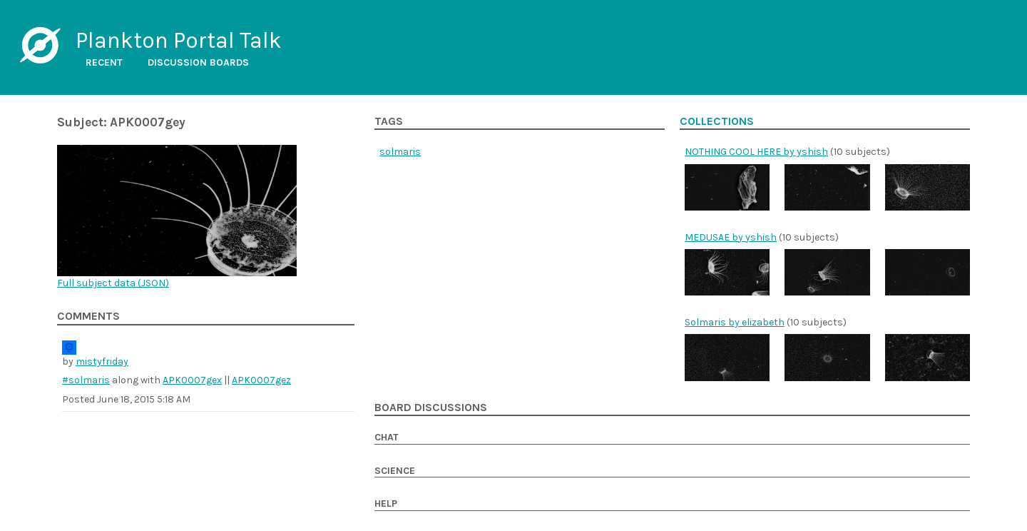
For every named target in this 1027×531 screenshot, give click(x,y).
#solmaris (86, 380)
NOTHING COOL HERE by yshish (756, 152)
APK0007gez (261, 380)
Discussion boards (198, 62)
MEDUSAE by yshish (731, 237)
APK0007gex (192, 380)
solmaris (400, 152)
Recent (104, 62)
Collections (717, 121)
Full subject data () (113, 283)
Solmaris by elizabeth (735, 322)
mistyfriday (102, 361)
